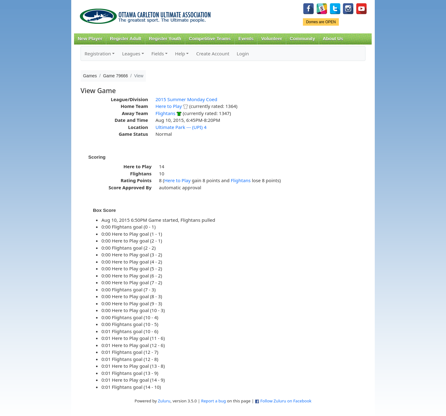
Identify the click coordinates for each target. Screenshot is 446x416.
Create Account (212, 53)
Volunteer (271, 38)
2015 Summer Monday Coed (186, 99)
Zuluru (164, 401)
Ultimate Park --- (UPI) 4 (181, 127)
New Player (90, 38)
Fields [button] (157, 53)
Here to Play (168, 106)
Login (243, 53)
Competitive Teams (210, 38)
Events (246, 38)
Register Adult (125, 38)
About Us (333, 38)
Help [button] (180, 53)
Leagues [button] (131, 53)
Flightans (165, 113)
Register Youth (165, 38)
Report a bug (213, 401)
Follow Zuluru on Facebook (285, 401)
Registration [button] (98, 53)
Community (302, 38)
